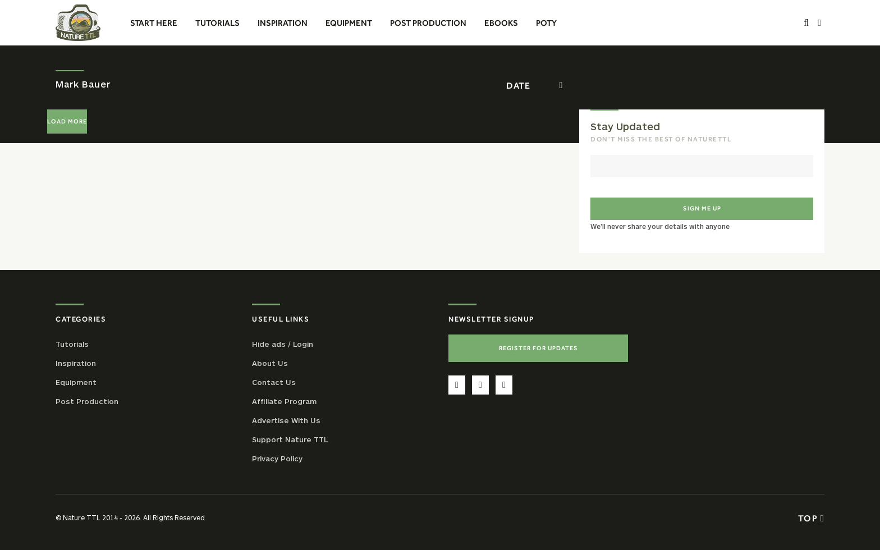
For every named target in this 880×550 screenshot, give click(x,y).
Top (811, 518)
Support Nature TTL (290, 439)
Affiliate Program (284, 401)
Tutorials (72, 344)
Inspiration (76, 363)
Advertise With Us (286, 420)
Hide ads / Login (282, 344)
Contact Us (274, 382)
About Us (270, 363)
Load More (67, 121)
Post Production (87, 401)
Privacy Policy (277, 458)
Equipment (76, 382)
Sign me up (702, 208)
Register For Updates (538, 348)
